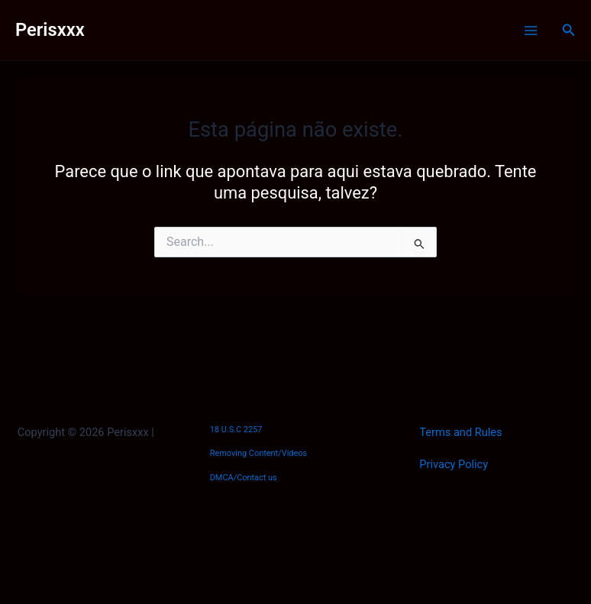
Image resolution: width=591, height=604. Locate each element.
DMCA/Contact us (243, 478)
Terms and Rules (460, 432)
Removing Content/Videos (259, 453)
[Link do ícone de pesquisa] (569, 30)
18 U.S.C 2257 (236, 429)
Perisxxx (50, 29)
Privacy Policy (453, 464)
